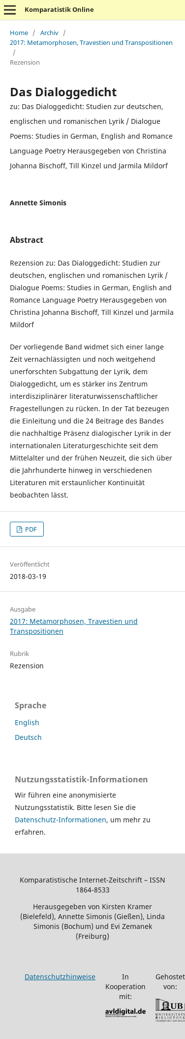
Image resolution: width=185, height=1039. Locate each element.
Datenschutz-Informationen (60, 819)
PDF (30, 529)
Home (19, 32)
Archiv (49, 32)
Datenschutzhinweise (60, 976)
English (27, 722)
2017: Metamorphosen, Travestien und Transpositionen (91, 42)
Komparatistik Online (59, 9)
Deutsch (28, 737)
